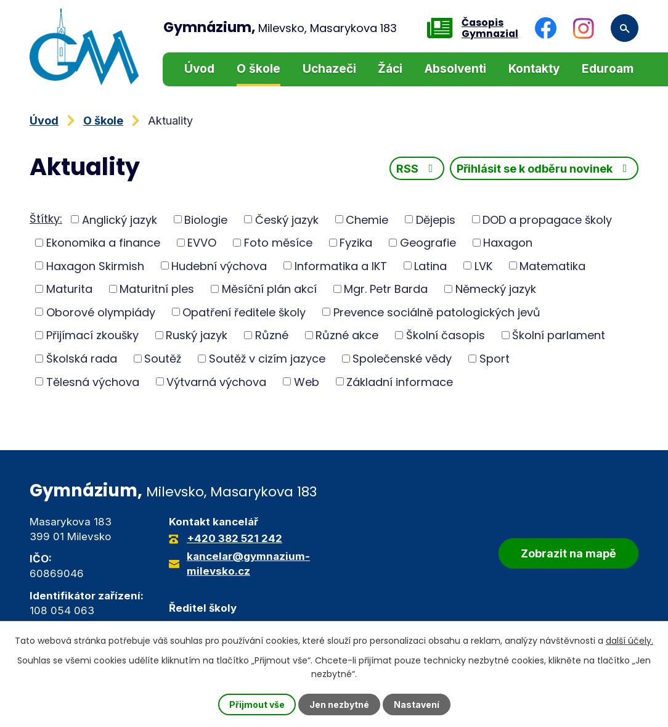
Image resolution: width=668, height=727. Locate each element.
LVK (483, 265)
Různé (271, 335)
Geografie (428, 242)
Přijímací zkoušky (92, 335)
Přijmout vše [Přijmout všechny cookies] (257, 704)
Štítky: (46, 218)
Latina (430, 265)
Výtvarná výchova (216, 381)
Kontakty (534, 69)
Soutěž (162, 358)
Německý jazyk (495, 289)
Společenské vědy (402, 358)
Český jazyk (287, 219)
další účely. (629, 641)
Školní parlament (558, 335)
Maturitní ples (157, 289)
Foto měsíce (278, 242)
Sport (494, 358)
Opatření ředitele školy (244, 311)
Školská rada (81, 358)
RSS (417, 168)
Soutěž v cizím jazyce (267, 358)
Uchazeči (329, 69)
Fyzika (356, 242)
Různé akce (347, 335)
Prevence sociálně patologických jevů (436, 311)
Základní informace (399, 381)
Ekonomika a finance (103, 242)
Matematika (552, 265)
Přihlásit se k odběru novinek (544, 168)
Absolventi (455, 69)
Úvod (199, 69)
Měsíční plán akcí (269, 289)
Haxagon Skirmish (95, 265)
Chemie (367, 219)
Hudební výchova (219, 265)
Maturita (69, 289)
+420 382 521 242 (234, 538)
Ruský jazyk (196, 335)
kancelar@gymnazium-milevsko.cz (248, 563)
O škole (258, 69)
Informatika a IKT (341, 265)
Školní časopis (445, 335)
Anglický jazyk (119, 219)
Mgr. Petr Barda (386, 289)
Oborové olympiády (100, 311)
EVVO (201, 242)
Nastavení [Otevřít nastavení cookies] (416, 704)
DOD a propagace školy (547, 219)
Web (306, 381)
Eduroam (607, 69)
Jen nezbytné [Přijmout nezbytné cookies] (339, 704)
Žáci (390, 69)
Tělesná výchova (92, 381)
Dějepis (435, 219)
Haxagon (507, 242)
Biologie (205, 219)
